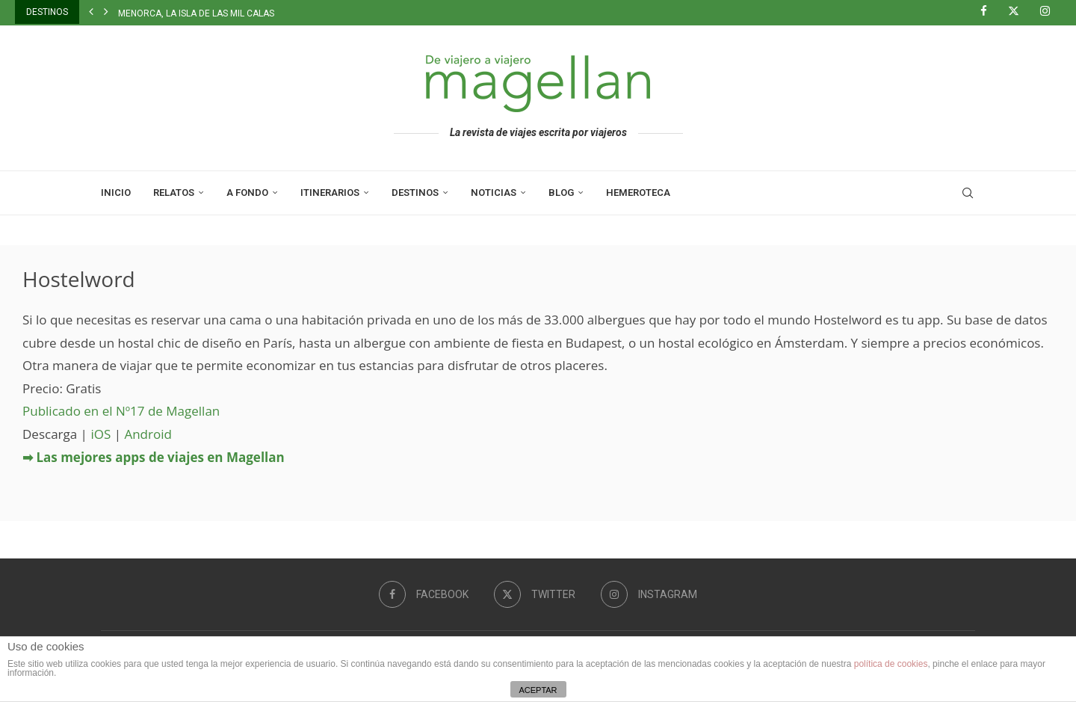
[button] (91, 12)
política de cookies (891, 664)
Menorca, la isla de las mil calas (196, 13)
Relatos (173, 192)
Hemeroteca (638, 192)
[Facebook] (989, 12)
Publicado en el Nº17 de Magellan (121, 410)
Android (147, 434)
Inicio (116, 192)
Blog (561, 192)
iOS (100, 434)
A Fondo (247, 192)
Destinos (415, 192)
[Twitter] (1019, 12)
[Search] (967, 193)
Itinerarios (329, 192)
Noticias (493, 192)
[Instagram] (1050, 12)
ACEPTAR (538, 690)
